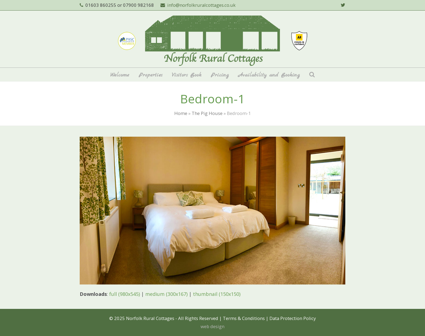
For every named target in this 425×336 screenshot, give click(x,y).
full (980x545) (124, 294)
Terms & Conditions (244, 318)
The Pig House (207, 113)
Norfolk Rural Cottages (150, 318)
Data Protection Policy (292, 318)
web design (212, 326)
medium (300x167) (166, 294)
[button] (312, 74)
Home (180, 113)
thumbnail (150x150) (216, 294)
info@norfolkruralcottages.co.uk (201, 5)
